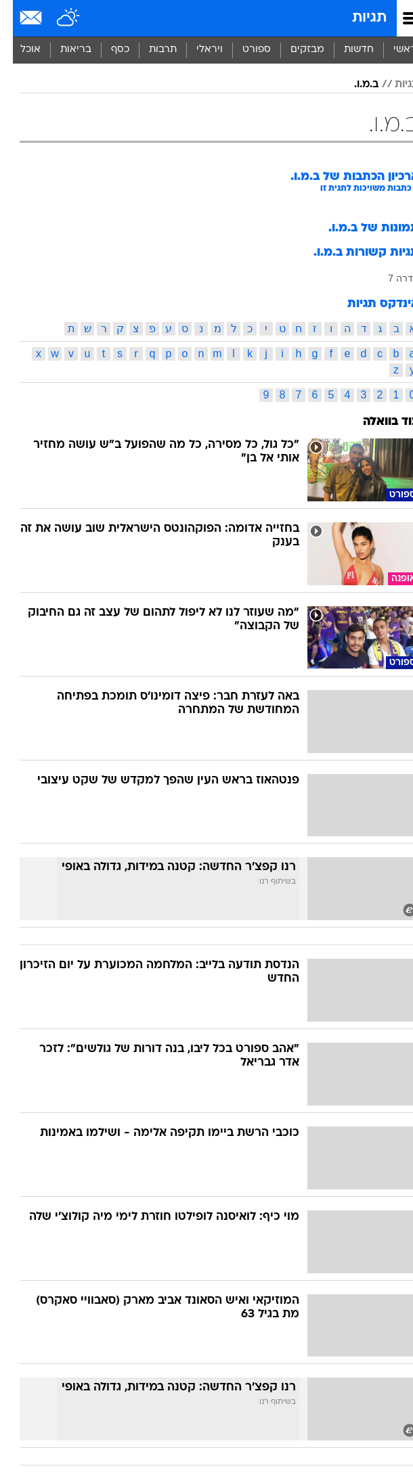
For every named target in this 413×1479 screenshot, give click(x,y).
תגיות (356, 18)
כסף (107, 50)
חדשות (346, 50)
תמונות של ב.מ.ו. (361, 228)
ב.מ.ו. (353, 84)
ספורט (244, 50)
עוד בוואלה (378, 422)
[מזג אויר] (56, 18)
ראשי (392, 50)
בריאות (63, 50)
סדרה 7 (390, 278)
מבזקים (294, 50)
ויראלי (196, 50)
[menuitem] (345, 50)
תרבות (150, 50)
